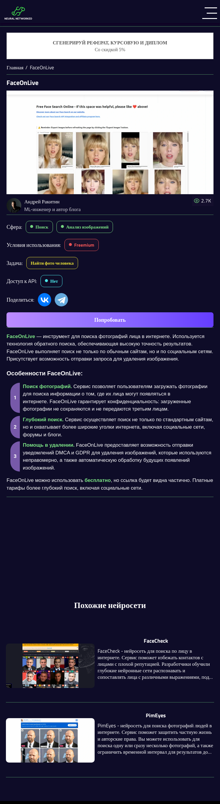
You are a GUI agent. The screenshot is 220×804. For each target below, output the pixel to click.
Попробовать (110, 320)
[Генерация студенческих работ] (110, 46)
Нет (54, 281)
